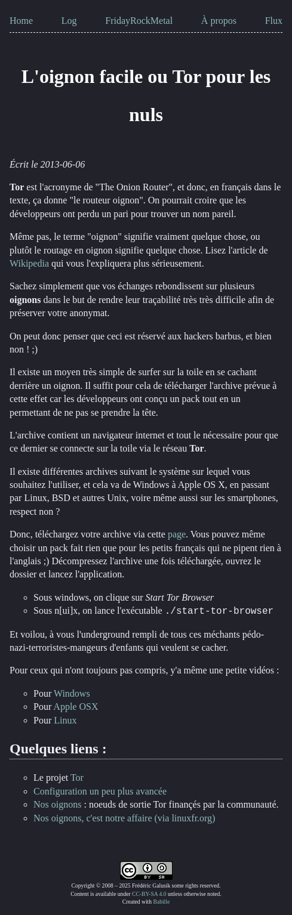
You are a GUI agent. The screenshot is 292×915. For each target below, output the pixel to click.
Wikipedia (29, 263)
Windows (72, 693)
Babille (161, 901)
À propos (218, 21)
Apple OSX (75, 706)
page (177, 534)
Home (21, 21)
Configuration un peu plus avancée (100, 791)
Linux (65, 720)
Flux (273, 21)
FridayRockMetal (139, 21)
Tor (77, 777)
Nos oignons (57, 804)
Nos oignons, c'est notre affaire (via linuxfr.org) (124, 818)
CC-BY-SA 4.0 (149, 894)
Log (69, 21)
